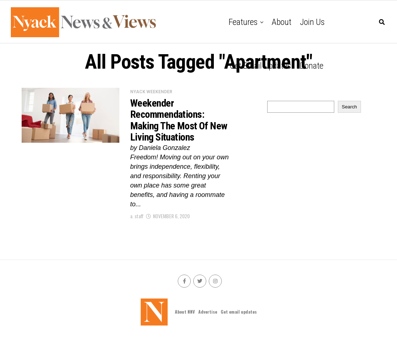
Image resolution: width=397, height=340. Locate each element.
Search (349, 106)
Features (243, 22)
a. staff (137, 216)
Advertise (207, 312)
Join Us (312, 22)
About (281, 22)
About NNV (185, 312)
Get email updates (260, 66)
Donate (311, 66)
